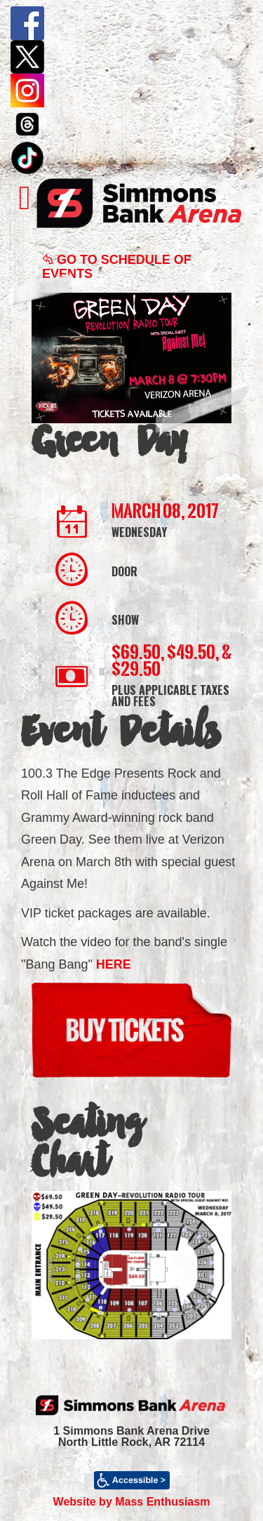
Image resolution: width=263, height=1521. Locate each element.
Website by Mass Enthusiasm (131, 1502)
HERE (113, 964)
